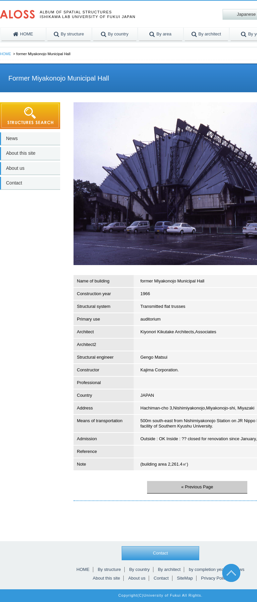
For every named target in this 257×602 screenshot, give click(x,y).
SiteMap (185, 578)
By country (139, 569)
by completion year (207, 569)
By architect (169, 569)
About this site (20, 153)
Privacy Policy (214, 578)
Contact (14, 183)
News (12, 138)
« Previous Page (197, 486)
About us (15, 168)
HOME (5, 54)
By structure (109, 569)
